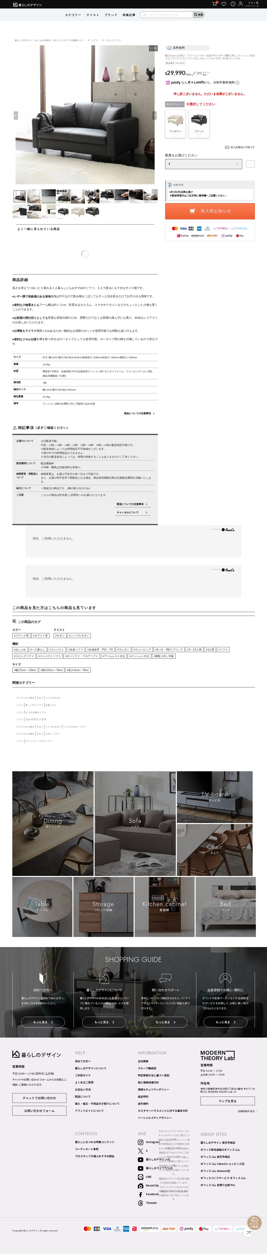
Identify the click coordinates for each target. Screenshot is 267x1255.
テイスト (93, 21)
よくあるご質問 (84, 1083)
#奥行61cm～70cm (57, 672)
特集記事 (129, 21)
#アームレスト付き (142, 657)
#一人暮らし (40, 650)
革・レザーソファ (37, 706)
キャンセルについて (130, 512)
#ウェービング (159, 650)
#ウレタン (137, 650)
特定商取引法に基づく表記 (153, 1076)
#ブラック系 (22, 636)
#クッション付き (171, 657)
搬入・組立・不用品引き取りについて (97, 1104)
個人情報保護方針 (148, 1083)
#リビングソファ (40, 657)
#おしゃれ (21, 650)
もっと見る (43, 1024)
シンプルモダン (59, 699)
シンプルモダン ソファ (84, 728)
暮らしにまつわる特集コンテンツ (94, 1143)
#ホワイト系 (43, 636)
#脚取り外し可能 (198, 657)
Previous (16, 115)
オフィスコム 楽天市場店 (215, 1158)
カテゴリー (73, 21)
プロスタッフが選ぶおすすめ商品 (94, 1157)
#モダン (65, 636)
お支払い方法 (83, 1090)
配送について (83, 1097)
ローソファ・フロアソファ (43, 742)
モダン (44, 699)
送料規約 (143, 1104)
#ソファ (19, 657)
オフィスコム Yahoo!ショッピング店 (222, 1165)
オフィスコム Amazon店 (215, 1172)
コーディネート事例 (86, 1150)
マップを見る (227, 1102)
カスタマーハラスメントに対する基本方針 (163, 1112)
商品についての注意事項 (137, 413)
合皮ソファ (57, 706)
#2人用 (236, 650)
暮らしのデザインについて (91, 1069)
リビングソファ (129, 40)
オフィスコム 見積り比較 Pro (218, 1186)
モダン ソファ (58, 735)
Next (154, 115)
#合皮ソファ (83, 650)
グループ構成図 (147, 1069)
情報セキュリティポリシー (153, 1090)
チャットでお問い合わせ (39, 1098)
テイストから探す (27, 699)
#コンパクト (62, 650)
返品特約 (143, 1097)
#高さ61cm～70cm (86, 672)
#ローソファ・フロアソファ (106, 657)
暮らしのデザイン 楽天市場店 (218, 1143)
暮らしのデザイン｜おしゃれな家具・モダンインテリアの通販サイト (56, 40)
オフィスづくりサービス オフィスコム (223, 1179)
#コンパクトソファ (69, 657)
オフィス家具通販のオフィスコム (220, 1151)
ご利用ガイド (83, 1076)
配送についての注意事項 (130, 504)
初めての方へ (83, 1062)
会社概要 (143, 1062)
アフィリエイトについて (89, 1112)
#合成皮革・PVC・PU (111, 650)
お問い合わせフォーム (39, 1111)
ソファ (109, 40)
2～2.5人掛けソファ (39, 713)
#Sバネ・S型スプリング (189, 650)
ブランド (110, 21)
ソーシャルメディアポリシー (155, 1119)
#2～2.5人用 (218, 650)
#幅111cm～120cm (27, 672)
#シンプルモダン (86, 636)
